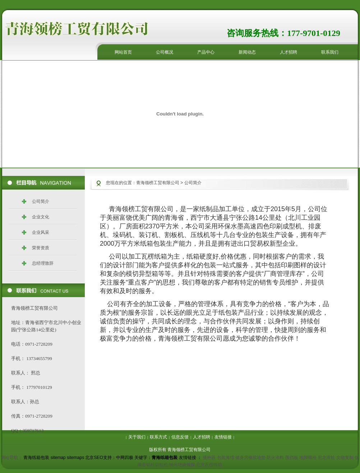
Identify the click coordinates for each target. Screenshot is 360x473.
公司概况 (164, 52)
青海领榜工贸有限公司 (157, 182)
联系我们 (329, 52)
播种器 (209, 457)
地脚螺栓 (308, 457)
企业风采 (40, 232)
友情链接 (223, 437)
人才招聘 (288, 52)
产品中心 (205, 52)
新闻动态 (247, 52)
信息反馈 (180, 437)
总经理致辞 (43, 263)
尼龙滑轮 (326, 457)
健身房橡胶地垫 (250, 457)
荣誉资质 (40, 247)
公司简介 (40, 201)
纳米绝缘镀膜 (182, 464)
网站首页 (123, 52)
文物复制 (345, 457)
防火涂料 (275, 457)
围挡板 (291, 457)
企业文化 (40, 216)
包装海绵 (225, 457)
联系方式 (158, 437)
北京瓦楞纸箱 (209, 464)
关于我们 (137, 437)
